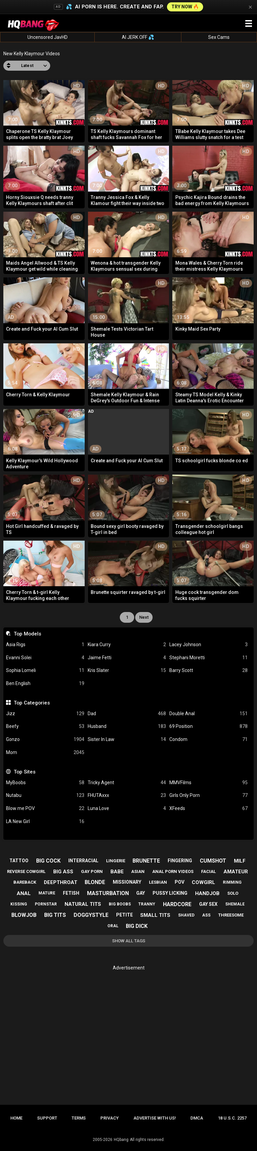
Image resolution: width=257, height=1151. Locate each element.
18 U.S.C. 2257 (232, 1118)
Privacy (109, 1118)
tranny (146, 904)
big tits (55, 915)
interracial (83, 860)
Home (16, 1118)
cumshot (213, 861)
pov (179, 882)
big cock (48, 861)
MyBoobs (45, 783)
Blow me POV (45, 808)
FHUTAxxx (127, 795)
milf (240, 861)
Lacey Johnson (208, 645)
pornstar (46, 904)
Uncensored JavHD (47, 37)
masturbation (108, 893)
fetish (71, 893)
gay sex (208, 904)
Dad (127, 714)
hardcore (177, 904)
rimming (232, 882)
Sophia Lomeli (45, 670)
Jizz (45, 714)
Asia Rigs (45, 645)
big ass (63, 872)
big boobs (120, 904)
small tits (155, 915)
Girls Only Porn (208, 795)
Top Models (27, 634)
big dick (137, 926)
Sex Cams (219, 37)
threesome (231, 915)
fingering (180, 860)
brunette (146, 861)
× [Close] (250, 7)
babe (117, 872)
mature (46, 893)
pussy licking (170, 893)
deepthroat (60, 882)
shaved (186, 915)
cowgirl (203, 882)
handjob (207, 893)
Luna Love (127, 808)
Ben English (45, 683)
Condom (208, 739)
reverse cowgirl (26, 871)
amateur (236, 872)
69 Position (208, 726)
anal (24, 893)
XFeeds (208, 808)
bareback (24, 882)
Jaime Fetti (127, 658)
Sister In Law (127, 739)
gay (140, 893)
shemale (235, 904)
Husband (127, 726)
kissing (18, 904)
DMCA (196, 1118)
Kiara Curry (127, 645)
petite (124, 915)
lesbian (158, 882)
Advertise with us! (155, 1118)
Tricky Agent (127, 783)
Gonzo (45, 739)
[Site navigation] (249, 23)
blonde (95, 882)
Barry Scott (208, 670)
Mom (45, 752)
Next (144, 617)
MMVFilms (208, 783)
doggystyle (91, 915)
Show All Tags (128, 940)
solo (232, 893)
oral (112, 926)
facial (208, 871)
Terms (79, 1118)
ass (206, 915)
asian (138, 871)
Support (47, 1118)
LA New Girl (45, 821)
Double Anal (208, 714)
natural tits (83, 904)
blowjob (23, 915)
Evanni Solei (45, 658)
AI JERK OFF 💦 (138, 37)
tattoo (18, 860)
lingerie (115, 860)
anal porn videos (172, 871)
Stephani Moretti (208, 658)
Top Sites (24, 772)
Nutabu (45, 795)
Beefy (45, 726)
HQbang (121, 1139)
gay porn (92, 871)
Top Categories (32, 703)
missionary (127, 882)
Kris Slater (127, 670)
